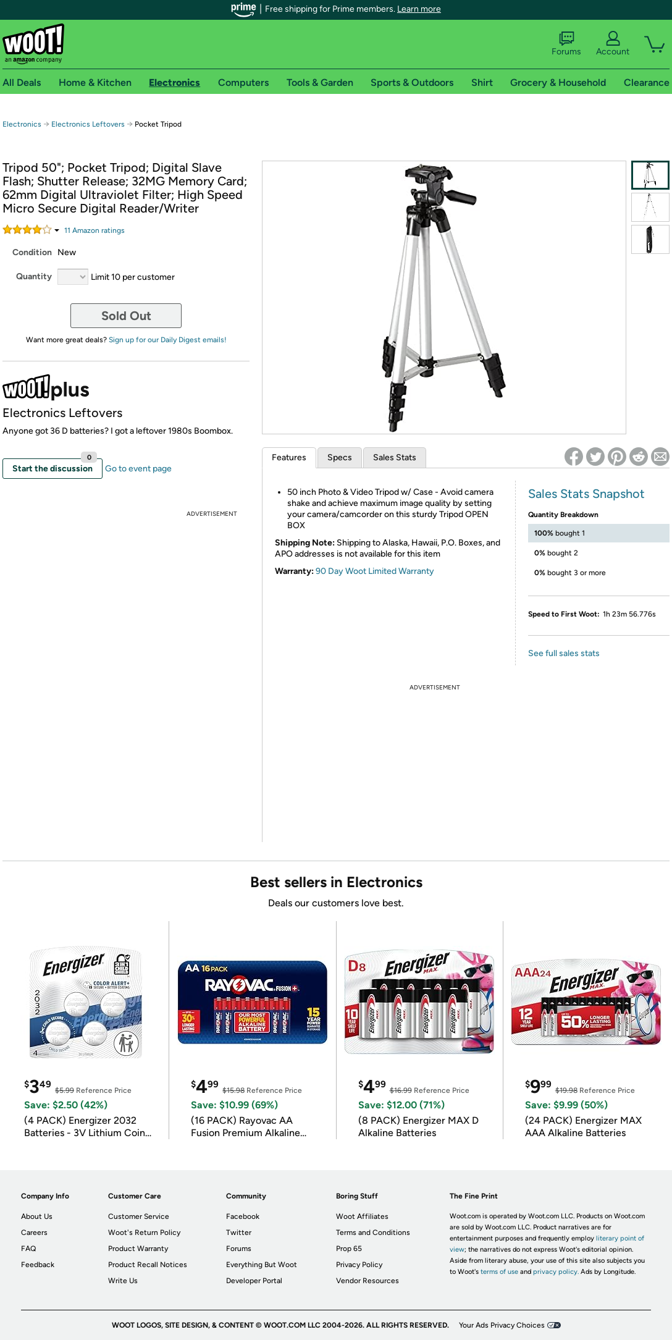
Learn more (419, 9)
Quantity (34, 276)
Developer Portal (254, 1280)
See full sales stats (564, 653)
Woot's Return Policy (144, 1232)
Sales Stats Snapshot (586, 493)
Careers (34, 1232)
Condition (32, 252)
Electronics (21, 124)
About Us (36, 1216)
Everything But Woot (261, 1264)
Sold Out (126, 315)
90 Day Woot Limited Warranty (375, 571)
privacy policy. (556, 1272)
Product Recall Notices (147, 1264)
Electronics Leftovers (88, 124)
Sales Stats (394, 457)
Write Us (123, 1280)
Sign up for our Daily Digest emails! (168, 339)
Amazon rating (94, 230)
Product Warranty (138, 1248)
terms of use (499, 1272)
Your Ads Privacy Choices (502, 1325)
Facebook (242, 1216)
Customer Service (138, 1216)
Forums (566, 44)
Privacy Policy (359, 1264)
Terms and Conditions (373, 1232)
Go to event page (138, 468)
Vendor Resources (367, 1280)
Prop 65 (349, 1248)
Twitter (238, 1232)
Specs (339, 457)
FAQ (28, 1248)
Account (612, 44)
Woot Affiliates (362, 1216)
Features (289, 457)
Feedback (37, 1264)
